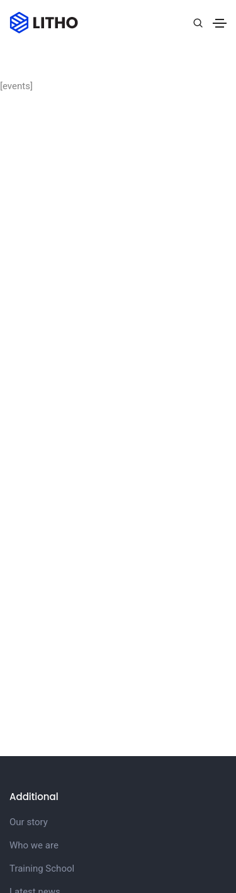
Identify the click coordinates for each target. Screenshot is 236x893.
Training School (41, 868)
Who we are (34, 845)
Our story (28, 822)
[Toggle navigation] (220, 23)
